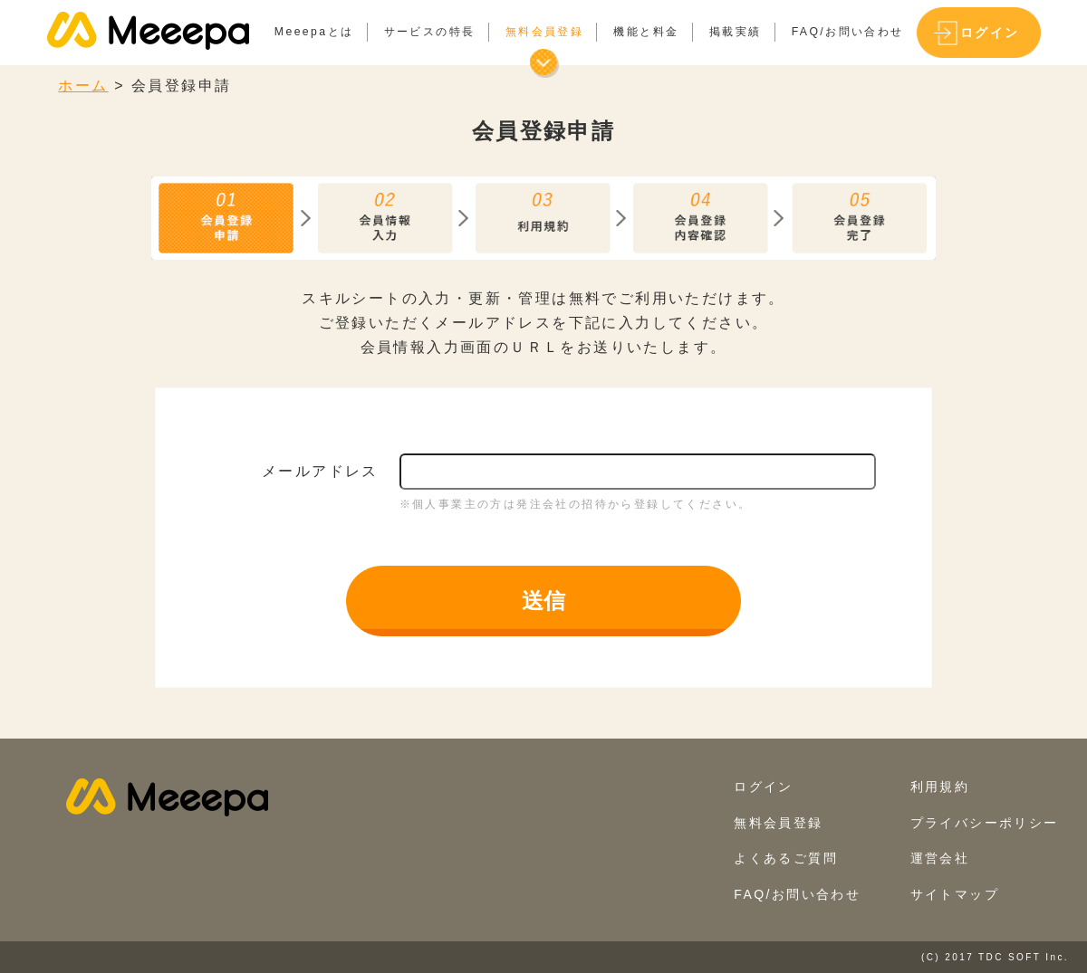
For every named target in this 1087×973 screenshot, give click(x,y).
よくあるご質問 (786, 858)
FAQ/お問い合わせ (848, 31)
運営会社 (940, 858)
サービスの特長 (430, 31)
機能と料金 (645, 31)
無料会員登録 (544, 31)
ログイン (990, 32)
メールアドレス (320, 471)
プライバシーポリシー (984, 823)
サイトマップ (954, 894)
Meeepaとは (313, 31)
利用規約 (940, 786)
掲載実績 (735, 31)
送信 (543, 600)
